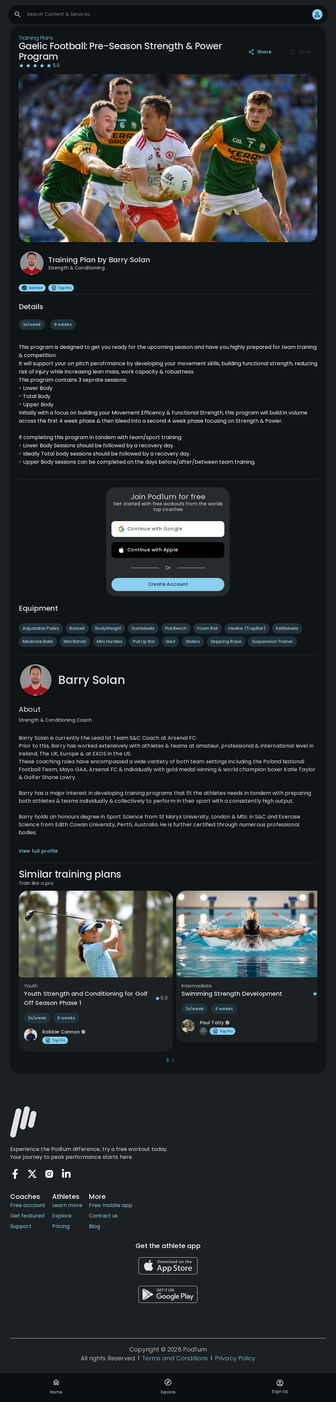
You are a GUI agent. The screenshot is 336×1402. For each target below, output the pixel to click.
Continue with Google (168, 529)
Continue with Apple (168, 550)
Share (260, 52)
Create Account (168, 584)
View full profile (38, 851)
